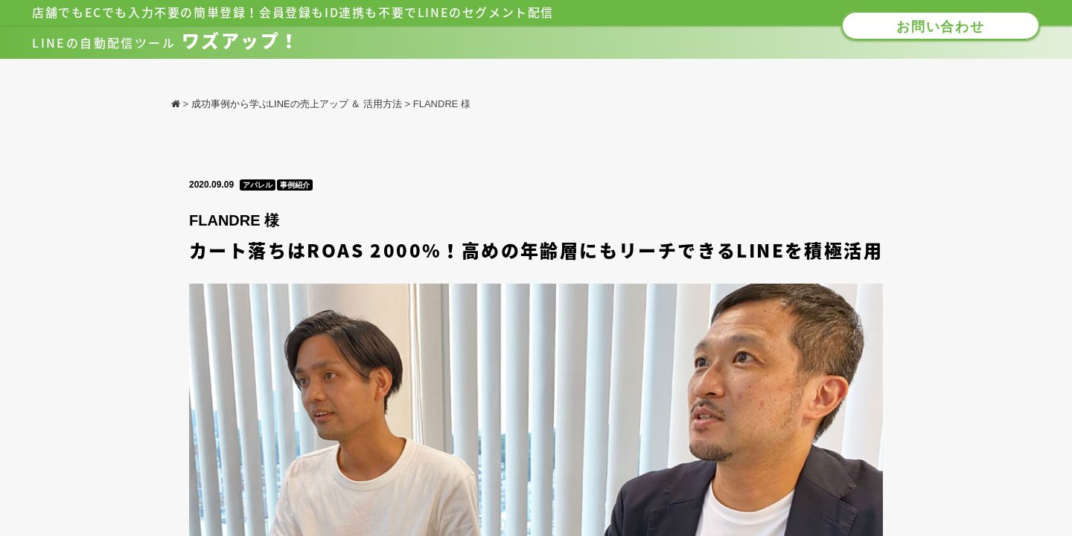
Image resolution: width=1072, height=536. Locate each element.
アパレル (257, 185)
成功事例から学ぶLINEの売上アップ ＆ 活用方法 (296, 103)
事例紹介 (295, 185)
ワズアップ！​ (165, 41)
